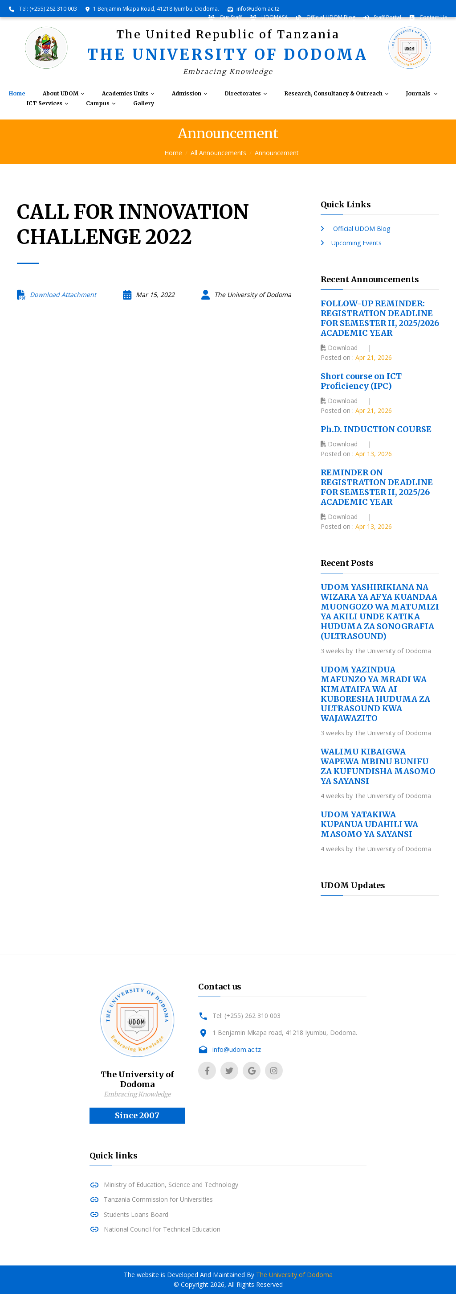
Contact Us (432, 17)
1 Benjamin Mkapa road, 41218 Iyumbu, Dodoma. (284, 1032)
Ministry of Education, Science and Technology (171, 1184)
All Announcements (218, 152)
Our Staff (230, 17)
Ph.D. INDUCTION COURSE (376, 429)
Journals (419, 94)
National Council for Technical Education (162, 1229)
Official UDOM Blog (330, 17)
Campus (98, 103)
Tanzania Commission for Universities (158, 1199)
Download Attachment (63, 294)
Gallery (143, 103)
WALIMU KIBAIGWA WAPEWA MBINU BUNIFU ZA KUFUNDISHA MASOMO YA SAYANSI (378, 766)
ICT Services (44, 103)
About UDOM (60, 94)
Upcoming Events (356, 243)
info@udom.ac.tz (257, 8)
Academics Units (125, 94)
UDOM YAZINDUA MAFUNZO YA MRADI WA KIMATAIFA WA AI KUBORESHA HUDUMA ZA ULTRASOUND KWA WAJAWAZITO (375, 694)
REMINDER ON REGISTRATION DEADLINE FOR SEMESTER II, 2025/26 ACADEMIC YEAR (377, 487)
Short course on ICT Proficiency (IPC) (361, 381)
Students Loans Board (136, 1214)
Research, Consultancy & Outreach (334, 94)
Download (339, 347)
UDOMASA (274, 17)
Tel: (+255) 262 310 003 (47, 8)
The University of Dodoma (294, 1274)
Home (17, 94)
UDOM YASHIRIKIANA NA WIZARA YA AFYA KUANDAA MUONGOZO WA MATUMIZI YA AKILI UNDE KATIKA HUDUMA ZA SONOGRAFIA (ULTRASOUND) (380, 611)
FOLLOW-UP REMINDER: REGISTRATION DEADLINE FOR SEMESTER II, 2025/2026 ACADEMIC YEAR (380, 318)
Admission (186, 94)
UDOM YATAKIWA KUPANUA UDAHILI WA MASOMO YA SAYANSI (369, 824)
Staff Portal (386, 17)
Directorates (243, 94)
